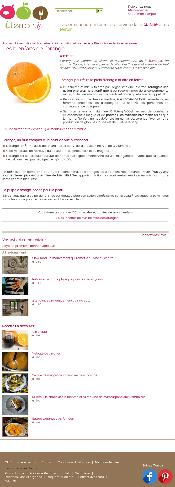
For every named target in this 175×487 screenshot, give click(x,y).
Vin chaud (39, 331)
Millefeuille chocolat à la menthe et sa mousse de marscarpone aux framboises (88, 397)
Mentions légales (107, 462)
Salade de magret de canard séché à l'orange (64, 375)
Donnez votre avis (153, 235)
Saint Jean (82, 473)
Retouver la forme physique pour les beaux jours (67, 279)
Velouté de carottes (46, 353)
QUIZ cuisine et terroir (21, 462)
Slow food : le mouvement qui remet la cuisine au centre (73, 258)
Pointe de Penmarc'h (44, 473)
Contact (47, 462)
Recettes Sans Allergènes (23, 477)
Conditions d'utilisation (74, 462)
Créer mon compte (142, 14)
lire (38, 335)
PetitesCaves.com (91, 477)
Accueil (7, 43)
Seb (67, 473)
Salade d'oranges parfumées (53, 418)
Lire (38, 261)
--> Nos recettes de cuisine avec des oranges (85, 218)
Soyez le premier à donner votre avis (28, 246)
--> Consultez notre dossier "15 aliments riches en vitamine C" (46, 129)
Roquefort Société (60, 477)
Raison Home (14, 473)
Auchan (10, 480)
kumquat (155, 61)
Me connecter (138, 10)
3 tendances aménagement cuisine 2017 (61, 300)
